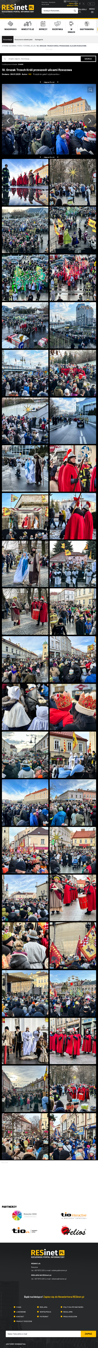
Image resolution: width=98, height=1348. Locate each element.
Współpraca (45, 1312)
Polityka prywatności (73, 1307)
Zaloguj (82, 10)
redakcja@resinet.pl (59, 1270)
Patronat (44, 1316)
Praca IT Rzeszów (24, 1321)
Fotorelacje (7, 39)
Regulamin (67, 1312)
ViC (29, 74)
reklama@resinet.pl (58, 1279)
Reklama (43, 1307)
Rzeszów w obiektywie (23, 39)
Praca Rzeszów (70, 1316)
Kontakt (20, 1316)
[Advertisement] (49, 1182)
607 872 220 (39, 1270)
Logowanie (21, 1312)
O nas (18, 1307)
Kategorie (39, 39)
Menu (92, 10)
